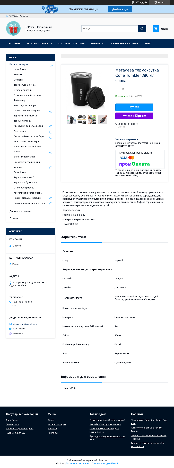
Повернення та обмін (124, 43)
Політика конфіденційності (105, 463)
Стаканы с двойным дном (27, 95)
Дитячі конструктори (25, 156)
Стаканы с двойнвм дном (19, 428)
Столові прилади (23, 90)
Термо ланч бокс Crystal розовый (107, 420)
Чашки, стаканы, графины (27, 198)
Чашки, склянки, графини (27, 110)
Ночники (18, 74)
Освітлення (20, 131)
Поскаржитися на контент (78, 463)
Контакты (53, 433)
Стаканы (18, 79)
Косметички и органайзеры (28, 193)
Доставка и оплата (20, 211)
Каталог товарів (37, 43)
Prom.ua (103, 460)
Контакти (97, 43)
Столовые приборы (24, 187)
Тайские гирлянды (15, 433)
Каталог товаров (19, 64)
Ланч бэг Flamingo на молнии (105, 424)
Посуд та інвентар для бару (29, 136)
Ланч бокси (20, 69)
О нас (51, 420)
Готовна (15, 43)
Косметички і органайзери (27, 146)
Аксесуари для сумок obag (28, 126)
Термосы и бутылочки (25, 182)
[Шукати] (142, 28)
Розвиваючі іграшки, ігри (27, 162)
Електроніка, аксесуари (26, 141)
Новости (52, 428)
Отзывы (14, 218)
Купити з (134, 115)
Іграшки (18, 167)
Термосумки (12, 424)
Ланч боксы (20, 172)
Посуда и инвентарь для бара (30, 203)
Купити (134, 107)
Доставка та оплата (71, 43)
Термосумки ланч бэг (25, 177)
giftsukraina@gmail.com (25, 324)
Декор (17, 151)
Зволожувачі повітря (25, 105)
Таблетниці (19, 100)
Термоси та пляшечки (25, 115)
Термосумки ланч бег (25, 85)
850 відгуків (141, 2)
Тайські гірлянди (22, 121)
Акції (147, 43)
